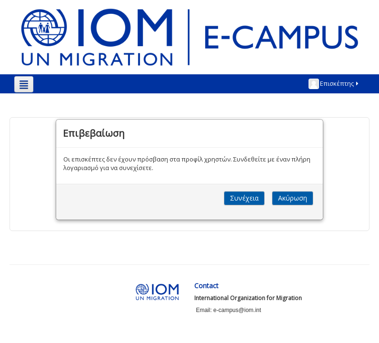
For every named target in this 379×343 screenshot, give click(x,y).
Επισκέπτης (334, 84)
